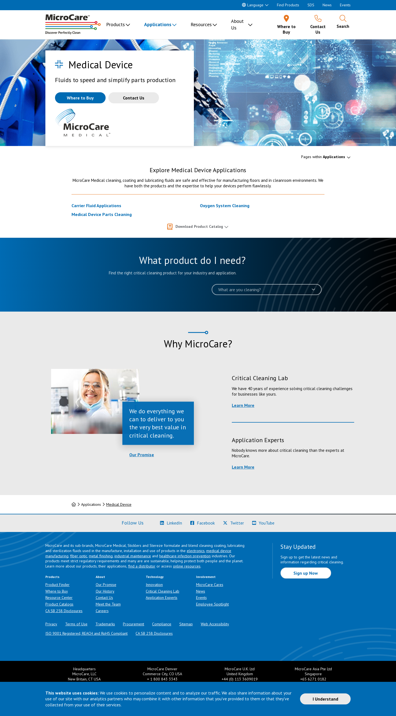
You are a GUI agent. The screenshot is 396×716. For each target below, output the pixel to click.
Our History (105, 591)
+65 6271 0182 (313, 679)
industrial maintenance (132, 555)
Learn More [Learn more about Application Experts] (307, 467)
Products (115, 24)
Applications (157, 24)
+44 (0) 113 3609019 (240, 679)
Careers (102, 610)
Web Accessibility (215, 624)
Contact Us (104, 597)
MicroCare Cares (209, 584)
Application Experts (161, 597)
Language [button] (252, 4)
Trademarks (105, 624)
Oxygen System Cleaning (224, 205)
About (100, 577)
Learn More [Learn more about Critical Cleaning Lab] (307, 405)
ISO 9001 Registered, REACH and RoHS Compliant (86, 633)
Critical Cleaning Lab (162, 591)
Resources (201, 24)
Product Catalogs (59, 604)
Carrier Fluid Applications (96, 205)
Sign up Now (305, 573)
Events (345, 4)
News (327, 4)
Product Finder (57, 584)
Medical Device (118, 504)
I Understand (325, 699)
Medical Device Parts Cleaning (102, 214)
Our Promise (141, 484)
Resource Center (59, 597)
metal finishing (101, 555)
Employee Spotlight (212, 604)
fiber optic (78, 555)
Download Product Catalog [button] (199, 226)
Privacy (51, 624)
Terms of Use (76, 624)
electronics (196, 550)
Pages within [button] (323, 156)
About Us (237, 24)
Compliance (161, 624)
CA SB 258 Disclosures (63, 610)
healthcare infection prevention (185, 555)
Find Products (288, 4)
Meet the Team (108, 604)
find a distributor (141, 566)
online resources (186, 566)
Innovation (154, 584)
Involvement (206, 577)
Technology (155, 577)
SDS (310, 4)
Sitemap (186, 624)
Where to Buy (56, 591)
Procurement (133, 624)
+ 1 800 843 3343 (162, 679)
